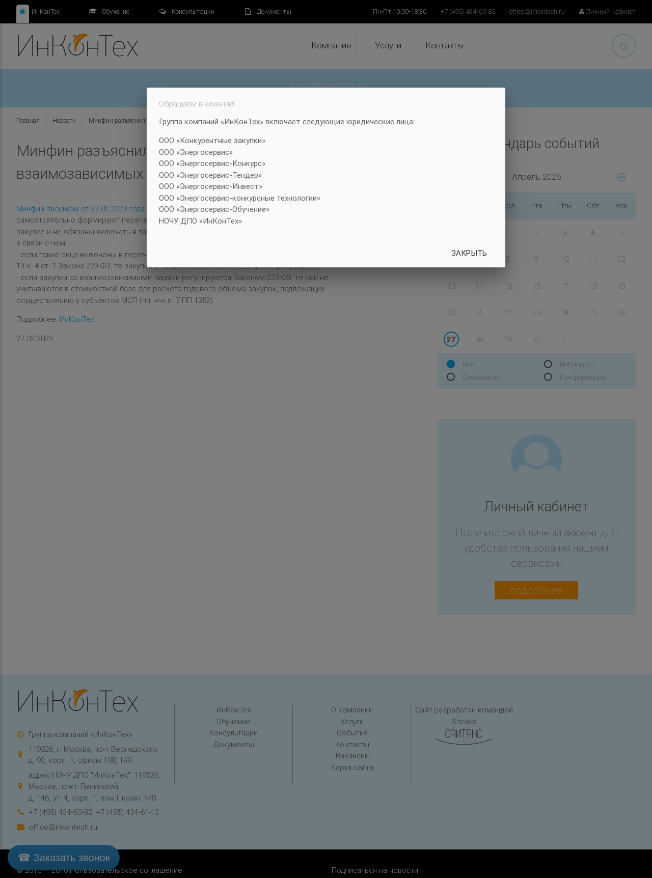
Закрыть (469, 253)
